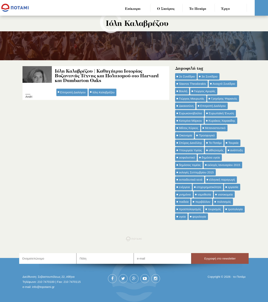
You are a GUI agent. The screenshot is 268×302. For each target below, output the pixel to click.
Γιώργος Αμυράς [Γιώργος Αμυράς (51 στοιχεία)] (204, 91)
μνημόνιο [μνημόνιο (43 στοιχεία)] (185, 194)
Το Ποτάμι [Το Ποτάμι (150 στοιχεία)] (215, 142)
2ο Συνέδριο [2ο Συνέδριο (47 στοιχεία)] (187, 76)
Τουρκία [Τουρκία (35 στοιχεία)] (233, 142)
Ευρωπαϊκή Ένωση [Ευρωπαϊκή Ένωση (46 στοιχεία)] (221, 113)
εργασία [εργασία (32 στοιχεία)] (233, 187)
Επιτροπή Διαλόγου (73, 92)
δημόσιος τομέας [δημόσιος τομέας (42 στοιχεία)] (190, 165)
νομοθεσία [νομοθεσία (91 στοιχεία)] (204, 194)
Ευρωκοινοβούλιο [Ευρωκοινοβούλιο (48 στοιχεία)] (190, 113)
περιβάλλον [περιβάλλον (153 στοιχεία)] (202, 201)
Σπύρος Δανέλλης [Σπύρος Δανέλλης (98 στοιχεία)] (190, 142)
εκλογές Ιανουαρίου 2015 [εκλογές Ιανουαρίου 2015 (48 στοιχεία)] (224, 165)
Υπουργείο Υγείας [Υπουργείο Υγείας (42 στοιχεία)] (190, 150)
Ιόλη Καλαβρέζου (104, 92)
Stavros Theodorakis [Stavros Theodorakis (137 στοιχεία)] (192, 83)
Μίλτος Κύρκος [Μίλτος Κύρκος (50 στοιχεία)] (188, 128)
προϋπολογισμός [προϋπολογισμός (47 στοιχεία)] (190, 209)
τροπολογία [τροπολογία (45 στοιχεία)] (235, 209)
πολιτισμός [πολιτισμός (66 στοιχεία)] (224, 201)
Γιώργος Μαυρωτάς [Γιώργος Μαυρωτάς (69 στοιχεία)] (191, 98)
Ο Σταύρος (166, 9)
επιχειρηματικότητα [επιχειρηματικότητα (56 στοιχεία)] (209, 187)
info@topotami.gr (43, 286)
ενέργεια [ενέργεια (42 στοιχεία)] (184, 187)
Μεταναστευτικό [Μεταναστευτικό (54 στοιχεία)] (215, 128)
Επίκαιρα (132, 9)
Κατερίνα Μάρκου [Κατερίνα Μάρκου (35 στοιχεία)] (190, 120)
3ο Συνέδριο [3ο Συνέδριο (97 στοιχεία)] (209, 76)
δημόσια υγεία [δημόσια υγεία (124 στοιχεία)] (211, 157)
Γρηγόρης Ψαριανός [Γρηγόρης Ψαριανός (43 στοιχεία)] (224, 98)
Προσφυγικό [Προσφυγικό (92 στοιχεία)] (207, 135)
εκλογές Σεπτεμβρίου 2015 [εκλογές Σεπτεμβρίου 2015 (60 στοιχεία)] (196, 172)
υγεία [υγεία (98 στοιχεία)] (182, 216)
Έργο (225, 9)
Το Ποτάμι (197, 9)
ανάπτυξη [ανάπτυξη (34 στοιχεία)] (236, 150)
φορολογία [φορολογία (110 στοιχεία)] (199, 216)
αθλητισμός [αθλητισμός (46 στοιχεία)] (216, 150)
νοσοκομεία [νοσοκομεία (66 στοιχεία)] (225, 194)
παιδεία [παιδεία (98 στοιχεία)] (184, 201)
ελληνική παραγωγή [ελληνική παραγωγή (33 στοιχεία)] (222, 179)
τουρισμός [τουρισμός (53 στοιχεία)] (214, 209)
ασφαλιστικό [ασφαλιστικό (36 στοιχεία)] (187, 157)
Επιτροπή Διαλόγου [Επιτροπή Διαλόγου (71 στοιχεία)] (213, 105)
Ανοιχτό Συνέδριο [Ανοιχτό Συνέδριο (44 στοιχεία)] (224, 83)
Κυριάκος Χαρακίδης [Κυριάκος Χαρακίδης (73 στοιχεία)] (222, 120)
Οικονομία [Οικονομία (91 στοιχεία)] (185, 135)
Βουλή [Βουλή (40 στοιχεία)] (183, 91)
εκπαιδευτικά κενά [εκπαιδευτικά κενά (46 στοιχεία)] (190, 179)
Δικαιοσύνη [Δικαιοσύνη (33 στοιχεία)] (186, 105)
